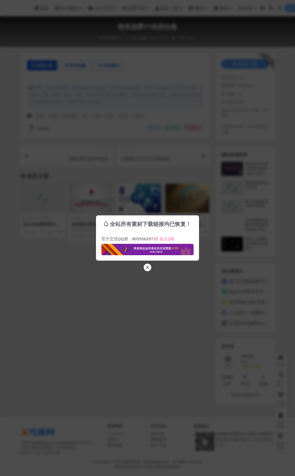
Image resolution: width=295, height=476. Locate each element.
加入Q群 (164, 238)
